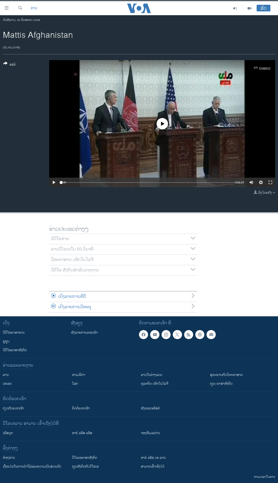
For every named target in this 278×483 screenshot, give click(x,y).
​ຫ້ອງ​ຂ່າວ (9, 457)
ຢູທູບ (6, 341)
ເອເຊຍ (7, 383)
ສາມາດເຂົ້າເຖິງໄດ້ (152, 466)
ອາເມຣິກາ (78, 374)
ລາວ (6, 374)
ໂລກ (75, 383)
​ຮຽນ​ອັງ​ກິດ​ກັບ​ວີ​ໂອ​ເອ (85, 466)
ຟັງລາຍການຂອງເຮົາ (84, 332)
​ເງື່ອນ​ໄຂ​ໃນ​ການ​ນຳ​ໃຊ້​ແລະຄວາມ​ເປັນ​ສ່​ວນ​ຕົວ (32, 466)
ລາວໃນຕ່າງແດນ (151, 374)
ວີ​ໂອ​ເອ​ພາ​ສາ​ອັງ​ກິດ (84, 457)
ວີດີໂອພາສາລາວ (14, 332)
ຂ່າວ (34, 8)
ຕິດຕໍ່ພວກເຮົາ (81, 408)
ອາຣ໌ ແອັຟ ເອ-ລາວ (153, 457)
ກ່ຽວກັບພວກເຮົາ (13, 408)
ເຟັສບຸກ (8, 433)
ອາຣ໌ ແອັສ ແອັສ (82, 433)
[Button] (9, 65)
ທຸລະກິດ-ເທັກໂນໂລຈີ (154, 383)
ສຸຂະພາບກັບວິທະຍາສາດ (226, 374)
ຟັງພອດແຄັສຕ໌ (150, 408)
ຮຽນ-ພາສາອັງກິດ (221, 383)
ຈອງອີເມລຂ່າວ (150, 433)
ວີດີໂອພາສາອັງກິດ (15, 350)
